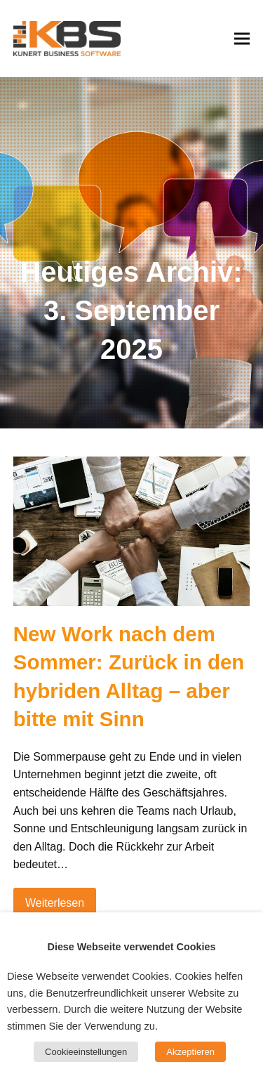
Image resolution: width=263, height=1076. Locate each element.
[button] (242, 38)
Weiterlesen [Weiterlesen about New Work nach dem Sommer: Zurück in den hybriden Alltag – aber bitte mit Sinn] (54, 903)
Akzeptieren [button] (190, 1052)
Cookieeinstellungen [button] (86, 1052)
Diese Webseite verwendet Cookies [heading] (132, 946)
